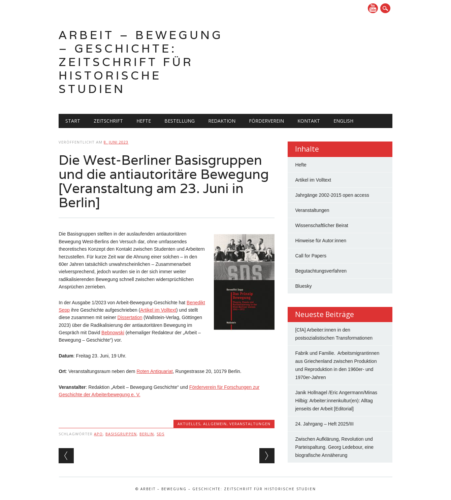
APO (98, 433)
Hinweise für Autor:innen (320, 240)
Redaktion (221, 121)
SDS (160, 433)
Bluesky (303, 286)
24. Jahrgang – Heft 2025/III (324, 424)
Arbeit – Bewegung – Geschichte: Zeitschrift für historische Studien (141, 61)
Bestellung (179, 121)
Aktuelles (189, 423)
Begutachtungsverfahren (321, 271)
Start (72, 121)
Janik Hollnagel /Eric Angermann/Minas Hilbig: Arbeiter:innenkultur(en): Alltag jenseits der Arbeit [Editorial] (336, 400)
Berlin (146, 433)
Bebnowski (112, 332)
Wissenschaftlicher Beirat (321, 225)
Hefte (143, 121)
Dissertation (130, 317)
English (343, 121)
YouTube (373, 8)
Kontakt (308, 121)
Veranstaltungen (249, 423)
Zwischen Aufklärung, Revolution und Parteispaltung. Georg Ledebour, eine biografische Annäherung (334, 447)
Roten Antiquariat (154, 371)
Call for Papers (310, 255)
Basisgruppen (121, 433)
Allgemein (215, 423)
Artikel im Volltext (158, 310)
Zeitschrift (108, 121)
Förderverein (266, 121)
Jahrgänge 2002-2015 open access (332, 195)
